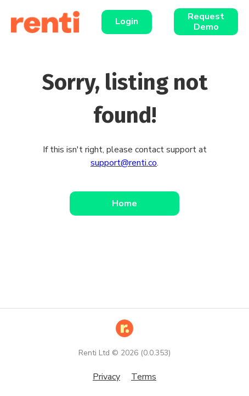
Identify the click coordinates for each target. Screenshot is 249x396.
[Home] (50, 22)
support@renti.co (123, 163)
